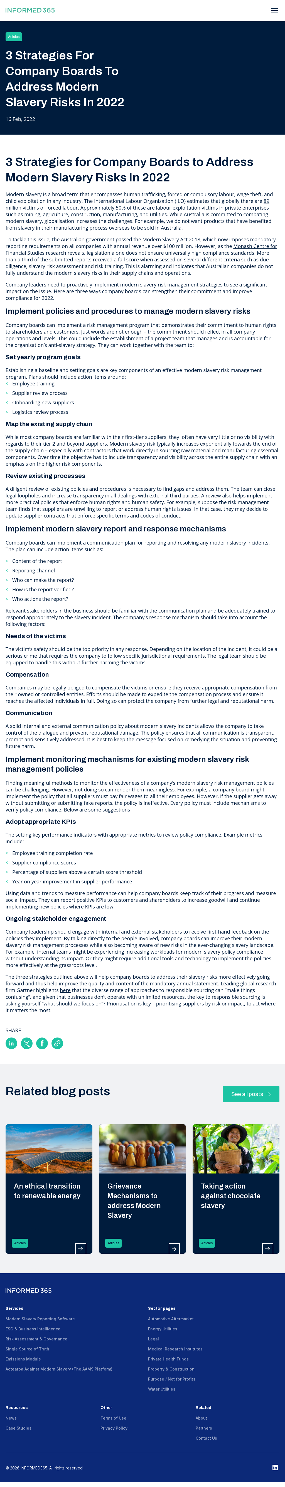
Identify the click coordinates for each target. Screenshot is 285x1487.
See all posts (251, 1094)
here (65, 990)
